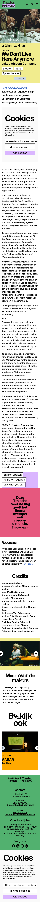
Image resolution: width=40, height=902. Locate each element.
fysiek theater (11, 73)
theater (7, 68)
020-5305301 (20, 812)
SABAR (8, 759)
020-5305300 (20, 802)
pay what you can (14, 484)
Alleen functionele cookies (20, 141)
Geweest (20, 78)
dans (18, 68)
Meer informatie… (10, 879)
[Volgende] (36, 653)
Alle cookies (20, 153)
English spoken (13, 474)
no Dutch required (14, 479)
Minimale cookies (20, 147)
